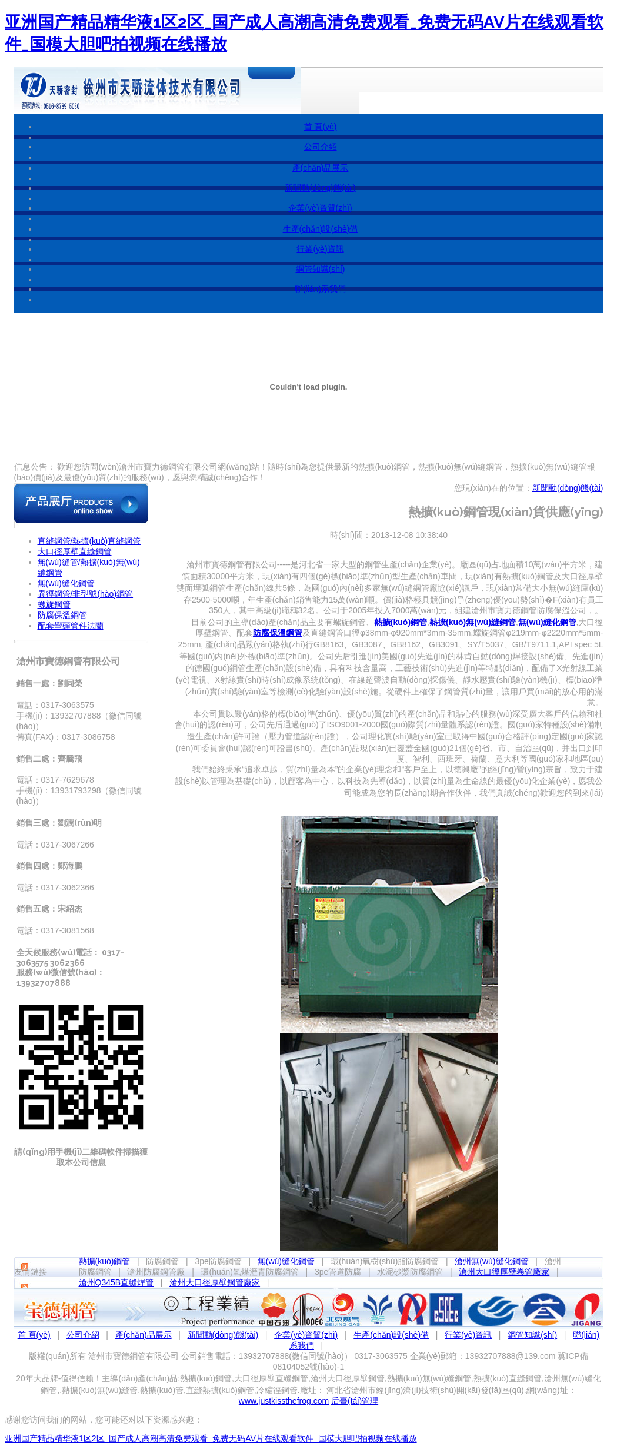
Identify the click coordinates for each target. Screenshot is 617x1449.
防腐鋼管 (162, 1261)
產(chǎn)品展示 (320, 167)
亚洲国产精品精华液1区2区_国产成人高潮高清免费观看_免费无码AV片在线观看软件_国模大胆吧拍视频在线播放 (211, 1438)
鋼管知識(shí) (320, 269)
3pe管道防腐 (338, 1272)
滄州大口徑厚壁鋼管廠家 (214, 1282)
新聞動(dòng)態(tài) (320, 187)
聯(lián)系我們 (320, 289)
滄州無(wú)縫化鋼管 (491, 1261)
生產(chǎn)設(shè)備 (320, 229)
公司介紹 (320, 146)
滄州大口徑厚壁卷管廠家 (504, 1272)
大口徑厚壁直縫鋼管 (75, 551)
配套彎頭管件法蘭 (71, 625)
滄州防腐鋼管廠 (156, 1272)
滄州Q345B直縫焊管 (116, 1282)
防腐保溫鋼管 (62, 615)
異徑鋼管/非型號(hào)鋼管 (86, 594)
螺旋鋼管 (54, 604)
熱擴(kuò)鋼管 (105, 1261)
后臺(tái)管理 (354, 1400)
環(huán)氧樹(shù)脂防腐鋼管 (385, 1261)
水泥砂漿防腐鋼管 (410, 1272)
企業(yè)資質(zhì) (320, 207)
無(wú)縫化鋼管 (66, 583)
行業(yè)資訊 (319, 249)
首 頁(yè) (320, 126)
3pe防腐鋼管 (218, 1261)
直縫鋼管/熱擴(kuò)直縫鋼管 (89, 541)
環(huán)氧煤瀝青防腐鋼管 (249, 1272)
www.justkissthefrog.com (284, 1400)
